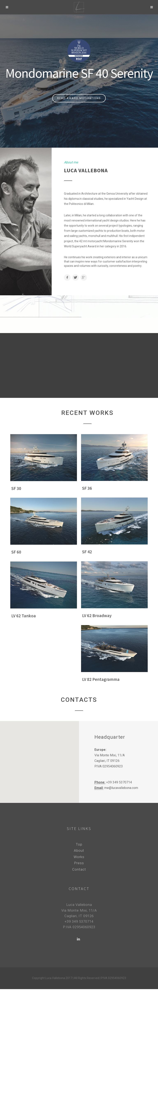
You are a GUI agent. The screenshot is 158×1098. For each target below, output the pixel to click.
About (79, 850)
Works (79, 857)
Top (79, 844)
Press (79, 863)
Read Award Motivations (79, 98)
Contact (79, 869)
